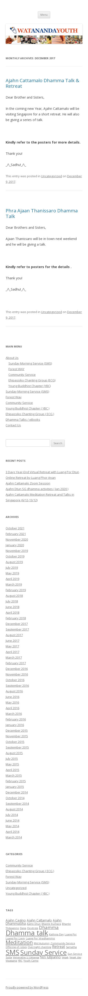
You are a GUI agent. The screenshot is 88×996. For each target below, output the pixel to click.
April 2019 (12, 579)
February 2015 (16, 781)
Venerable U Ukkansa (26, 957)
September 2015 (17, 747)
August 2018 (14, 596)
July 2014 (12, 815)
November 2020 (17, 539)
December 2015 (17, 730)
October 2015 (15, 742)
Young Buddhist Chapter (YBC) (29, 386)
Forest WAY (16, 369)
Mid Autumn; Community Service (54, 943)
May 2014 (12, 826)
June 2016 (12, 697)
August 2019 (14, 562)
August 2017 (14, 635)
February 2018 (16, 618)
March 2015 (14, 775)
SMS (12, 952)
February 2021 (16, 534)
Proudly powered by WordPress (27, 987)
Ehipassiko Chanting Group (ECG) (31, 380)
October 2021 (15, 528)
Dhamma (49, 927)
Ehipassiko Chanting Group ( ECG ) (30, 414)
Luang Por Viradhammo (40, 938)
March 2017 (14, 657)
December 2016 (17, 669)
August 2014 (14, 809)
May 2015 (12, 764)
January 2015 (15, 787)
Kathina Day (56, 934)
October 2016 (15, 680)
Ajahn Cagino (16, 920)
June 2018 (12, 607)
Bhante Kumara (51, 924)
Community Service (22, 375)
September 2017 (17, 629)
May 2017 (12, 646)
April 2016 (12, 708)
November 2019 (17, 551)
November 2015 (17, 736)
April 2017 (12, 652)
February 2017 (16, 663)
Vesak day (75, 957)
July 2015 (12, 758)
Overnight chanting (39, 947)
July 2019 (12, 567)
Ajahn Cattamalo (39, 920)
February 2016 (16, 719)
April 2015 (12, 770)
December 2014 (17, 792)
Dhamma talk (27, 932)
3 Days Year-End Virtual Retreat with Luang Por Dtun (42, 472)
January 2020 (15, 545)
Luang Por (71, 934)
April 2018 (12, 612)
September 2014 (17, 803)
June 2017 (12, 640)
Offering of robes (16, 947)
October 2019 (15, 556)
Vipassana (11, 960)
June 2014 (12, 820)
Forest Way (14, 397)
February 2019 (16, 590)
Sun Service (75, 953)
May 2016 (12, 702)
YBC (20, 960)
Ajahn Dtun (34, 924)
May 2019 (12, 573)
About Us (12, 358)
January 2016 (15, 725)
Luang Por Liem (15, 938)
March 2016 (14, 714)
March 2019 (14, 584)
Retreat (58, 946)
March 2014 (14, 837)
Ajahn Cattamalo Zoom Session (28, 483)
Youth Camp (30, 960)
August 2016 (14, 691)
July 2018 (12, 601)
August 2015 (14, 753)
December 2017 (17, 624)
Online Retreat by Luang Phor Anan (31, 478)
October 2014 (15, 798)
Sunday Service (43, 952)
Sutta (9, 957)
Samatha (71, 947)
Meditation (19, 942)
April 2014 (12, 832)
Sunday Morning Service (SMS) (30, 363)
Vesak (65, 957)
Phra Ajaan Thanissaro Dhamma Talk (42, 213)
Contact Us (13, 425)
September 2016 (17, 685)
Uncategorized (51, 176)
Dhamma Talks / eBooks (23, 419)
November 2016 (17, 674)
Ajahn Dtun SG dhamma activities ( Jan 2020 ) (37, 489)
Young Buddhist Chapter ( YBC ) (27, 408)
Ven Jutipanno (50, 957)
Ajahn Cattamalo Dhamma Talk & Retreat (42, 83)
